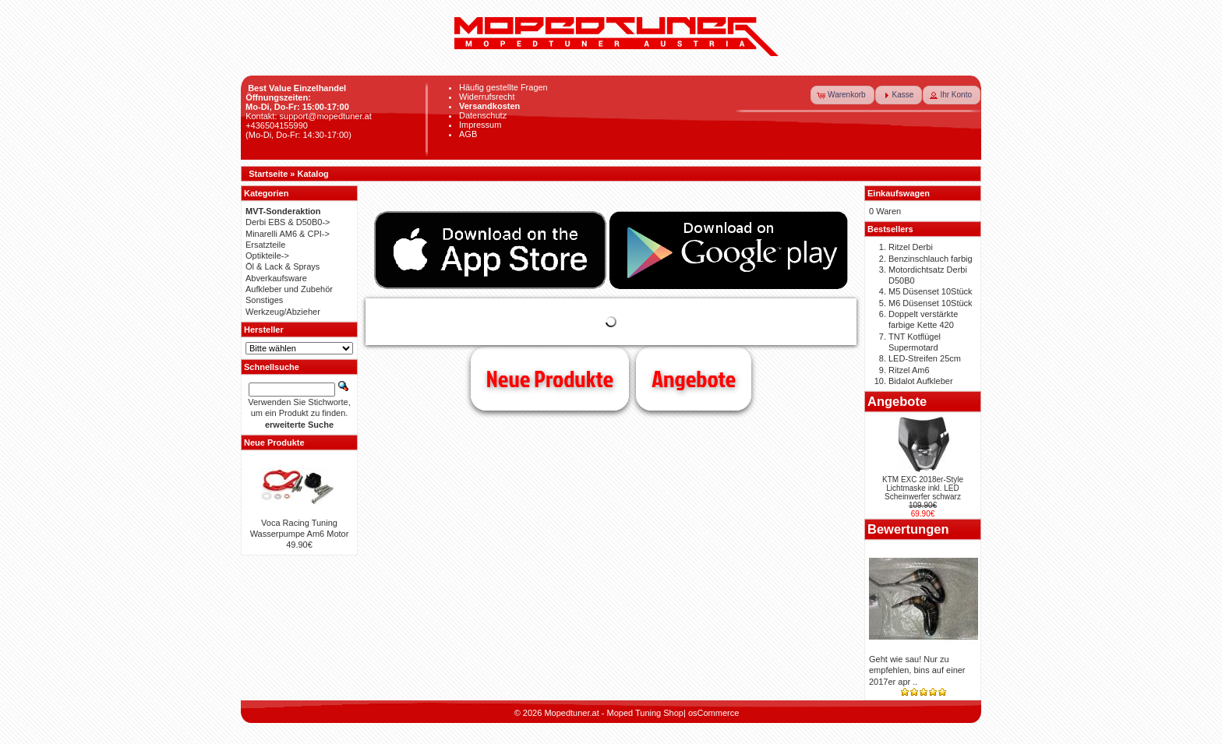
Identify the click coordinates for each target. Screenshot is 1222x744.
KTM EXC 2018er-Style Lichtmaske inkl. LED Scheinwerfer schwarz (922, 488)
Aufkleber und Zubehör (289, 289)
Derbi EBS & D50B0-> (287, 222)
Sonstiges (264, 300)
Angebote (694, 378)
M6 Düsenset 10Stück (930, 303)
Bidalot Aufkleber (920, 381)
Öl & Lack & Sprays (282, 266)
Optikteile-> (267, 255)
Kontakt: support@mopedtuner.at (308, 116)
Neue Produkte (549, 378)
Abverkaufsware (276, 278)
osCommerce (713, 713)
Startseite (268, 173)
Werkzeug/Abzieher (282, 311)
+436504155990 (276, 125)
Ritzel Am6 (909, 370)
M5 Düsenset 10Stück (930, 291)
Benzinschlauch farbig (930, 258)
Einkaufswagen (898, 193)
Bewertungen (908, 529)
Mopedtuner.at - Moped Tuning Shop (613, 713)
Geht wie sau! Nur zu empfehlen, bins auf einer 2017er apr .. (917, 670)
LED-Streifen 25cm (924, 358)
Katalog (313, 173)
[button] (842, 95)
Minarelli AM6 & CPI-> (287, 233)
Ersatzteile (265, 244)
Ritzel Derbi (910, 247)
